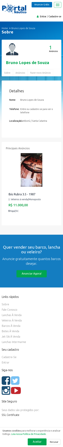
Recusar (54, 442)
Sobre (7, 72)
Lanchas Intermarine (14, 341)
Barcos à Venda (11, 325)
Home (5, 28)
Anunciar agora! (31, 273)
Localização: (14, 121)
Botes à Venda (10, 331)
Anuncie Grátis (41, 4)
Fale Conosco (9, 309)
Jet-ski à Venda (11, 336)
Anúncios (20, 72)
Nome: (12, 100)
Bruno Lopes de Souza (27, 62)
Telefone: (14, 109)
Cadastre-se (55, 16)
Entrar (43, 16)
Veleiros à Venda (12, 320)
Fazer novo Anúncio (40, 72)
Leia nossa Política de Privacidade (28, 434)
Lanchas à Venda (12, 315)
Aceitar (37, 441)
